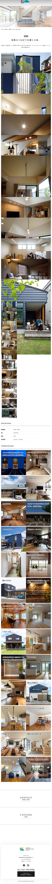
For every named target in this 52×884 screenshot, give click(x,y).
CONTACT (26, 874)
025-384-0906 (28, 869)
